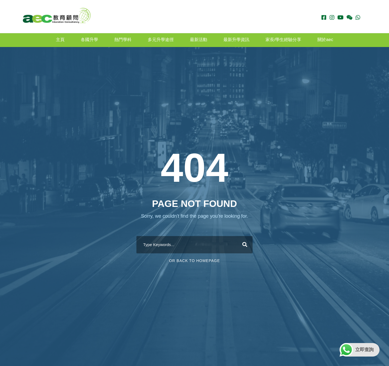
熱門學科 (123, 39)
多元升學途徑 (161, 39)
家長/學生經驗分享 (283, 39)
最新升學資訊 (236, 39)
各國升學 (89, 39)
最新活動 (198, 39)
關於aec (325, 39)
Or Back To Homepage (194, 260)
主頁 (60, 39)
